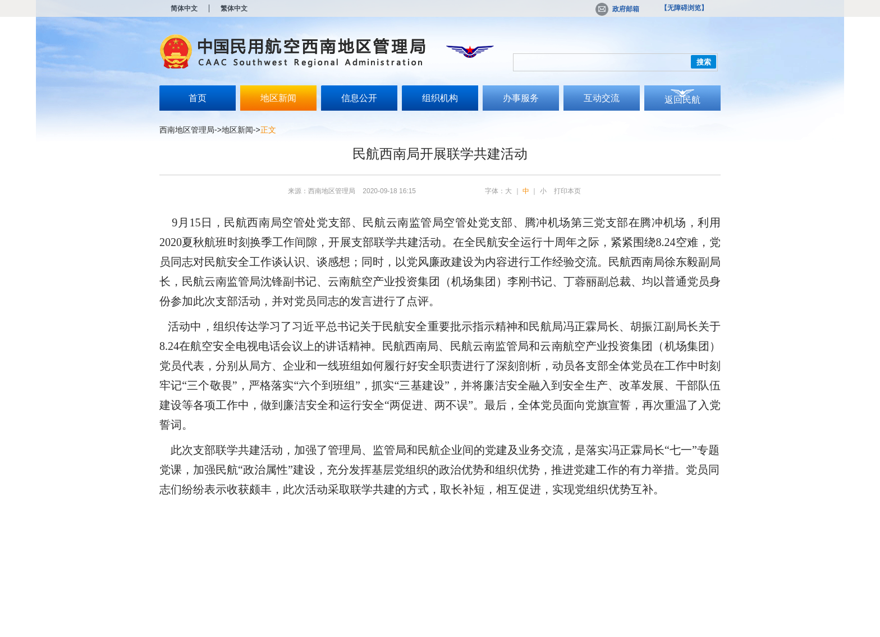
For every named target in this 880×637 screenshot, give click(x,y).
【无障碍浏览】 (684, 8)
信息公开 (359, 98)
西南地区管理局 (186, 129)
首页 (198, 98)
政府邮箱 (617, 9)
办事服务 (521, 98)
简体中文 (184, 8)
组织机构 (440, 98)
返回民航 (682, 99)
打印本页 (567, 191)
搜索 (703, 62)
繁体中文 (234, 8)
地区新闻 (278, 98)
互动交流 (602, 98)
